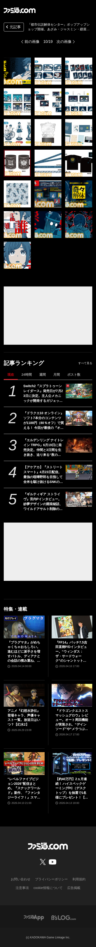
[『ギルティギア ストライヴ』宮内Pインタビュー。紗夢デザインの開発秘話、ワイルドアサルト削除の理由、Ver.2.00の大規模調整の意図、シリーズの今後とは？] (79, 499)
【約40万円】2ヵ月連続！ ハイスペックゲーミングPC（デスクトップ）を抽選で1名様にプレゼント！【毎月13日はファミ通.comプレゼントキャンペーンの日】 (71, 788)
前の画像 (32, 42)
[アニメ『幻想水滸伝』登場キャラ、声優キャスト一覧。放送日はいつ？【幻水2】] (24, 695)
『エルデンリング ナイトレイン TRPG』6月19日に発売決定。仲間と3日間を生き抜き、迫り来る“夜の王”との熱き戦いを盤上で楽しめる (43, 447)
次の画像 (64, 42)
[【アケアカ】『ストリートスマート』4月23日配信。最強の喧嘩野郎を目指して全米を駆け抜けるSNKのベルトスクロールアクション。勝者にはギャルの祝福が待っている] (79, 472)
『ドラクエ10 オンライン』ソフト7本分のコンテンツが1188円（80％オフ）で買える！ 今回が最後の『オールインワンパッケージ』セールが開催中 (43, 420)
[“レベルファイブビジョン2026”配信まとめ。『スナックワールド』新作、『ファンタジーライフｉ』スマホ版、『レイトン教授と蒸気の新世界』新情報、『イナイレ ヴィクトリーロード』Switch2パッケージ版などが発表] (24, 763)
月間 (56, 374)
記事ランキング (24, 363)
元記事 (13, 27)
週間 (42, 374)
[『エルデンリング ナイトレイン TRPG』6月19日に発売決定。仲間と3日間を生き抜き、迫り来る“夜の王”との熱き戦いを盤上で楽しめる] (79, 445)
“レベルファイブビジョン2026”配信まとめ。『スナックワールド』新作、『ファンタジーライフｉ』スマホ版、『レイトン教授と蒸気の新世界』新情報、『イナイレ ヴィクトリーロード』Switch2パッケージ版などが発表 (23, 788)
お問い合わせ (20, 879)
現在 (10, 374)
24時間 (26, 374)
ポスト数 (73, 374)
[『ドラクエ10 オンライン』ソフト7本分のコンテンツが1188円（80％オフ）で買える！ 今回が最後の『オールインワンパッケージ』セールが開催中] (79, 418)
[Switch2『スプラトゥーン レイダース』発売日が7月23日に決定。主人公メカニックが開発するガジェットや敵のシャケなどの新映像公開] (79, 391)
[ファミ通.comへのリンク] (20, 10)
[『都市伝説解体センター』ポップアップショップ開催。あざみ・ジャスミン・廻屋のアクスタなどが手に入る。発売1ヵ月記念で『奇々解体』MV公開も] (17, 71)
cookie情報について (47, 888)
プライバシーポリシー (51, 879)
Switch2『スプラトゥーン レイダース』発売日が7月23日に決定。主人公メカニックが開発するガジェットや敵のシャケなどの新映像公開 (43, 393)
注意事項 (22, 888)
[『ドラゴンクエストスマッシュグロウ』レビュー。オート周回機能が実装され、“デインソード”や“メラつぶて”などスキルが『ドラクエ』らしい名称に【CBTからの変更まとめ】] (72, 695)
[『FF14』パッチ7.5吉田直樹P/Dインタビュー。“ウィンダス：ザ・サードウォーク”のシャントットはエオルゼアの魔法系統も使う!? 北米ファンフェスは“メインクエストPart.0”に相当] (72, 627)
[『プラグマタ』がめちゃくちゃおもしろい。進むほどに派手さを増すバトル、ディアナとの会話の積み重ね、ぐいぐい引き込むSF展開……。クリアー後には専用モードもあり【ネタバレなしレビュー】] (24, 627)
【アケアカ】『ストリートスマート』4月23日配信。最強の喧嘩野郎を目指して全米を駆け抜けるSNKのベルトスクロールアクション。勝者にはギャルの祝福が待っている (43, 474)
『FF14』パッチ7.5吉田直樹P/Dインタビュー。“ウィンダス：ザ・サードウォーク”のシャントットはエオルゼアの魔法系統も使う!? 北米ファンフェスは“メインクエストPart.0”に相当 (71, 652)
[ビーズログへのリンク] (63, 917)
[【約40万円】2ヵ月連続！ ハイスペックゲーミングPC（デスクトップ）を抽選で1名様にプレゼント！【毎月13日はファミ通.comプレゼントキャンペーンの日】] (72, 763)
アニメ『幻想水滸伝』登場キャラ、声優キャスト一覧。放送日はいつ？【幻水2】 (23, 717)
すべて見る (85, 363)
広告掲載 (73, 888)
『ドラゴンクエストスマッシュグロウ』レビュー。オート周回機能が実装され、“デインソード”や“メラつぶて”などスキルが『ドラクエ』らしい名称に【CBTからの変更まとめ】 (71, 720)
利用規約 (78, 879)
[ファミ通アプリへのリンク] (34, 917)
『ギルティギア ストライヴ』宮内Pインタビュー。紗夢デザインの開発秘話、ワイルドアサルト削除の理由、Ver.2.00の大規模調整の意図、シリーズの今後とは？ (43, 501)
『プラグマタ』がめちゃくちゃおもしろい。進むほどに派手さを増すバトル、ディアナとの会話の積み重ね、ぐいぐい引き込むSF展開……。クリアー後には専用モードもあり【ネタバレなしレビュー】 (23, 652)
